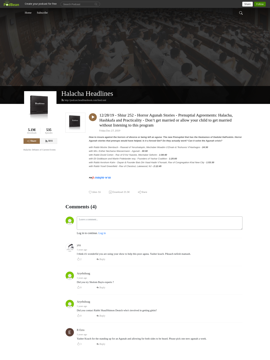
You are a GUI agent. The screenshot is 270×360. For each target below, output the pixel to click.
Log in (102, 233)
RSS (49, 141)
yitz (79, 245)
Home (28, 12)
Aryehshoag (83, 273)
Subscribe (42, 12)
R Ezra (80, 329)
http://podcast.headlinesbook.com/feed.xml (83, 100)
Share (31, 141)
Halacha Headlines (87, 93)
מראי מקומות (103, 177)
